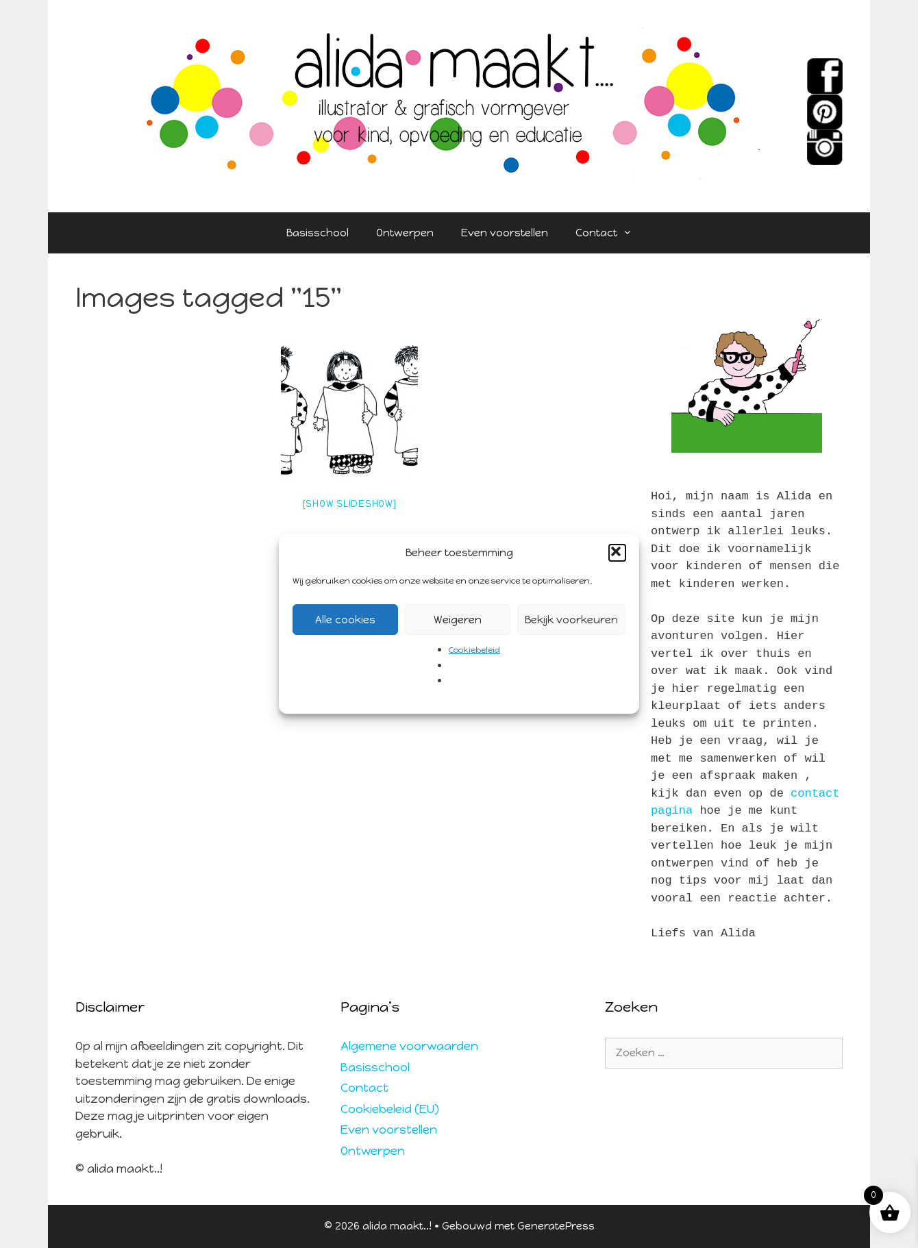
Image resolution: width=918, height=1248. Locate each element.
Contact (610, 232)
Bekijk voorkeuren (571, 620)
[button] (617, 553)
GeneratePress (556, 1226)
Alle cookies (345, 620)
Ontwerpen (405, 233)
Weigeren (458, 620)
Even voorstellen (504, 233)
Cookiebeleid (474, 650)
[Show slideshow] (350, 504)
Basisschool (317, 233)
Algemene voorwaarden (409, 1046)
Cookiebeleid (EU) (389, 1109)
